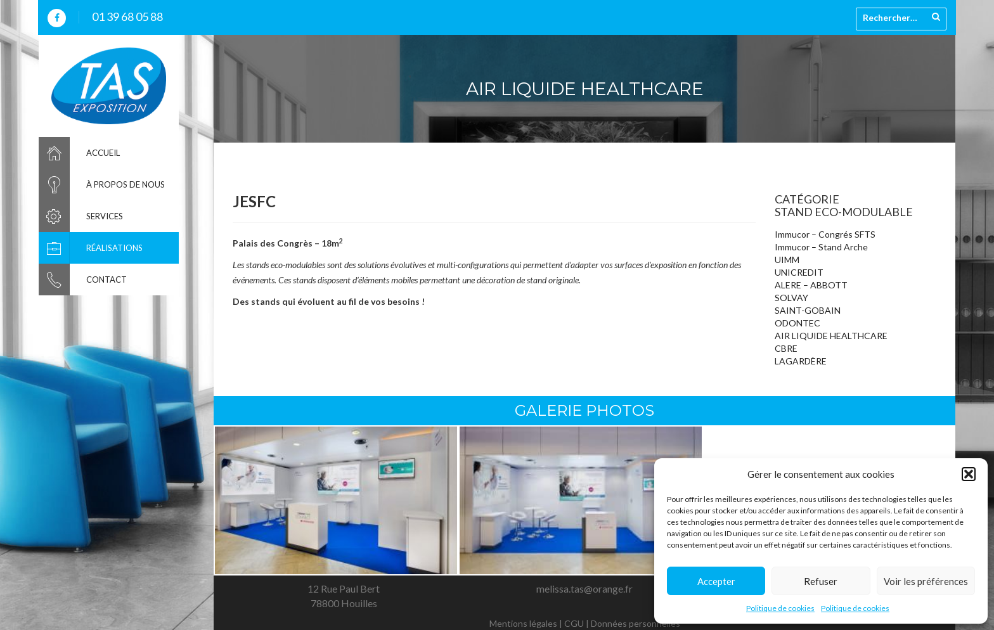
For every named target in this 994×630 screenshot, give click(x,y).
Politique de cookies (780, 608)
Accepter (716, 581)
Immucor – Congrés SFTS (825, 234)
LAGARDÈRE (801, 361)
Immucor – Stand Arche (821, 246)
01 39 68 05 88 (127, 16)
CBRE (786, 348)
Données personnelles (635, 623)
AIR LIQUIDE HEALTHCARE (831, 335)
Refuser (820, 581)
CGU (574, 623)
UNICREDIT (799, 272)
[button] (968, 474)
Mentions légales (523, 623)
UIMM (787, 259)
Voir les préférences (926, 581)
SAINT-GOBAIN (808, 310)
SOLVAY (791, 297)
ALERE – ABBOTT (811, 285)
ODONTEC (797, 323)
